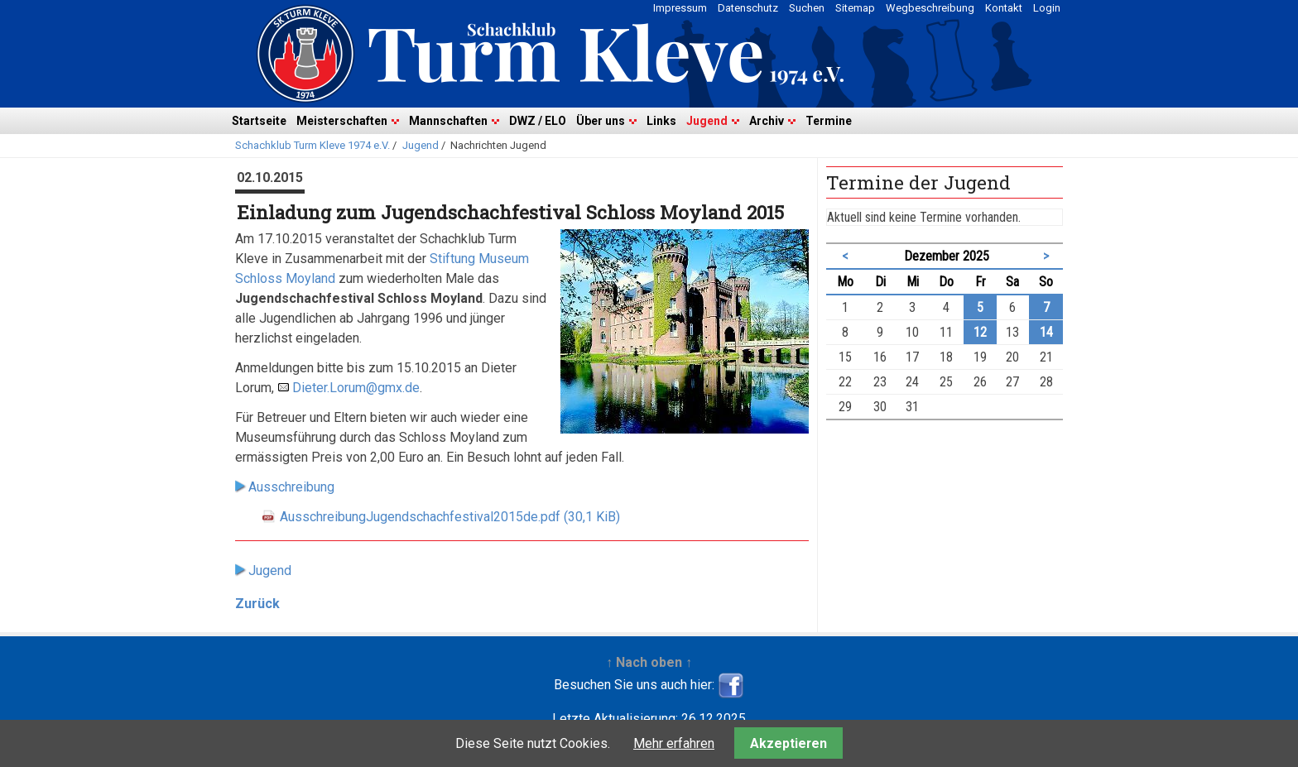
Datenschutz (748, 8)
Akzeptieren (788, 743)
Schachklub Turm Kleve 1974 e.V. (312, 145)
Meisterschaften (341, 120)
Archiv (766, 120)
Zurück (257, 603)
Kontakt (1003, 8)
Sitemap (855, 8)
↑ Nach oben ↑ (649, 662)
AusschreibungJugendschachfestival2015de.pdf (450, 517)
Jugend (707, 120)
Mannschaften (448, 120)
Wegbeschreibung (930, 8)
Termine (828, 120)
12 (980, 332)
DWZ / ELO (537, 120)
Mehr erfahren (673, 743)
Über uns (600, 120)
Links (661, 120)
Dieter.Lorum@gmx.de (356, 387)
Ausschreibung (291, 487)
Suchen (806, 8)
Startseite (259, 120)
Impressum (680, 8)
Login (1046, 8)
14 (1046, 332)
